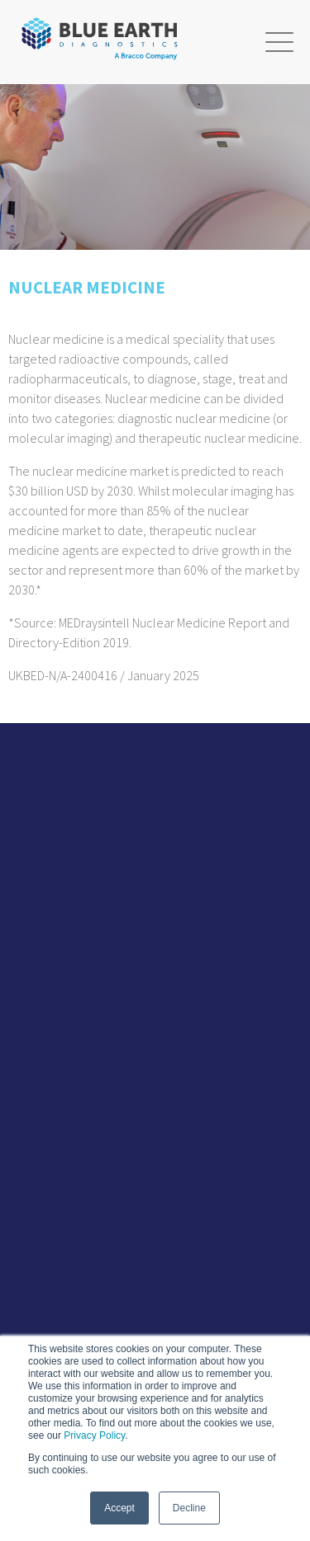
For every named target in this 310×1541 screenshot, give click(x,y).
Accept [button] (119, 1508)
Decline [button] (189, 1508)
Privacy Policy (94, 1435)
